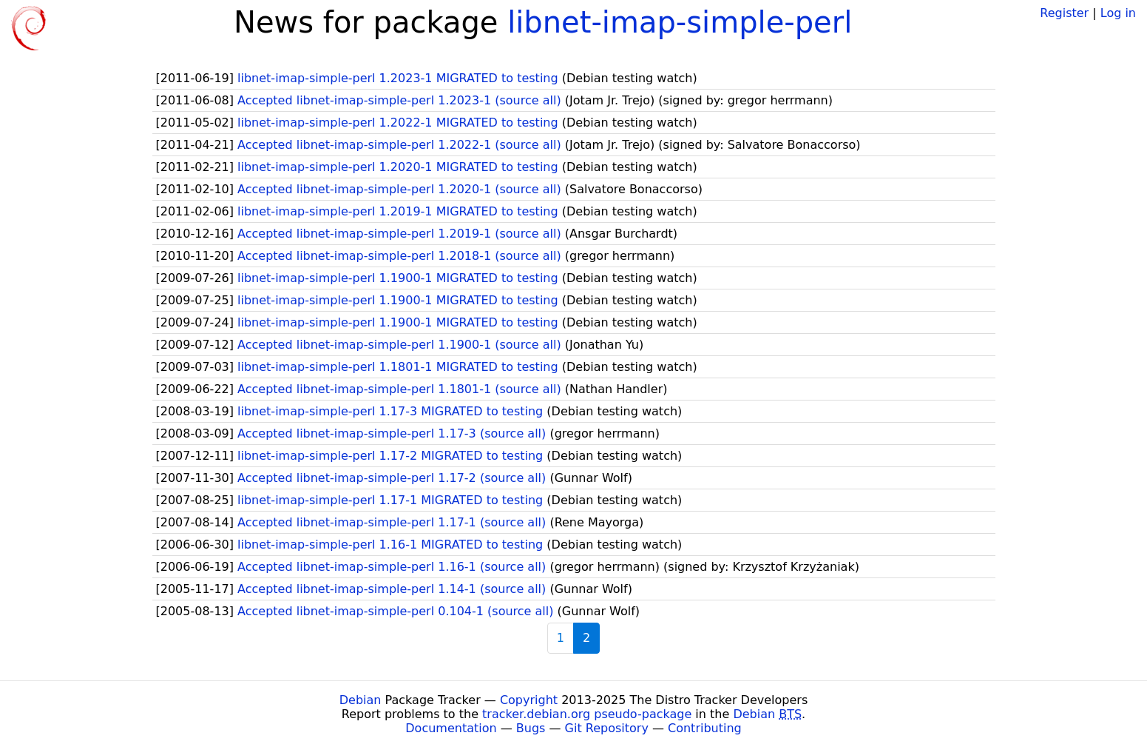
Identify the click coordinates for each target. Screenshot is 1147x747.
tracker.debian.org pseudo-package (586, 714)
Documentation (450, 728)
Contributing (705, 728)
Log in (1118, 13)
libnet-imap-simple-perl (679, 22)
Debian (360, 700)
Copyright (529, 700)
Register (1064, 13)
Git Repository (607, 728)
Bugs (531, 728)
